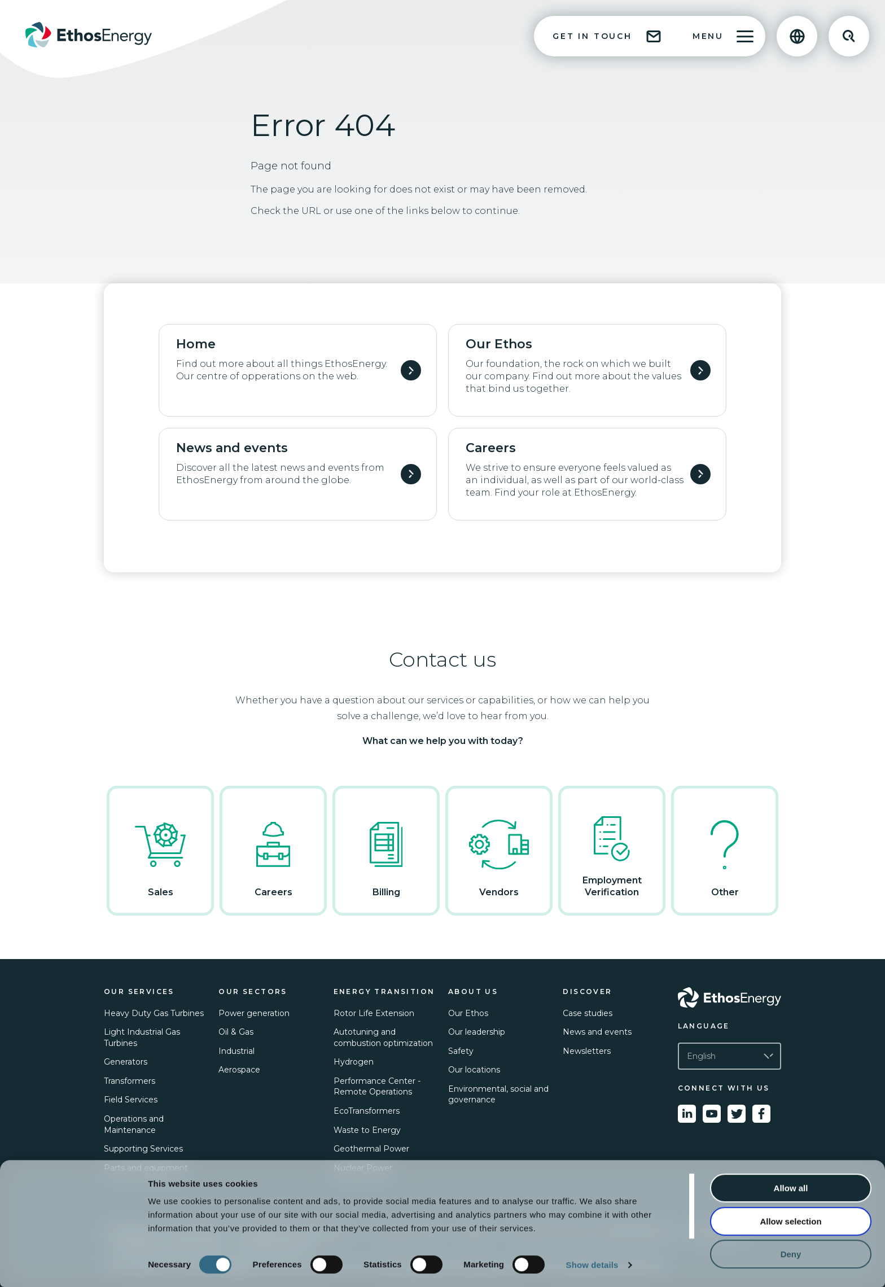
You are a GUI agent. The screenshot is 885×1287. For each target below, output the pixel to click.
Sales (160, 850)
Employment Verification (612, 850)
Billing (386, 850)
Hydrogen (354, 1062)
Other (724, 850)
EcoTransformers (367, 1111)
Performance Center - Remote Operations (377, 1086)
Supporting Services (143, 1149)
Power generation (254, 1013)
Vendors (499, 850)
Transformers (129, 1081)
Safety (461, 1051)
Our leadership (476, 1032)
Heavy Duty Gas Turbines (154, 1013)
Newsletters (587, 1051)
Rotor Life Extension (374, 1013)
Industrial (236, 1051)
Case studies (587, 1013)
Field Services (130, 1100)
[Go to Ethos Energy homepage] (729, 997)
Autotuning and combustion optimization (383, 1037)
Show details (592, 1265)
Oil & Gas (235, 1032)
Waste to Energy (367, 1130)
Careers (273, 850)
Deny (791, 1254)
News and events (597, 1032)
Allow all (791, 1188)
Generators (125, 1062)
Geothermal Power (371, 1149)
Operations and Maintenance (134, 1124)
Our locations (474, 1070)
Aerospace (239, 1070)
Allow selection (790, 1221)
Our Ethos (468, 1013)
